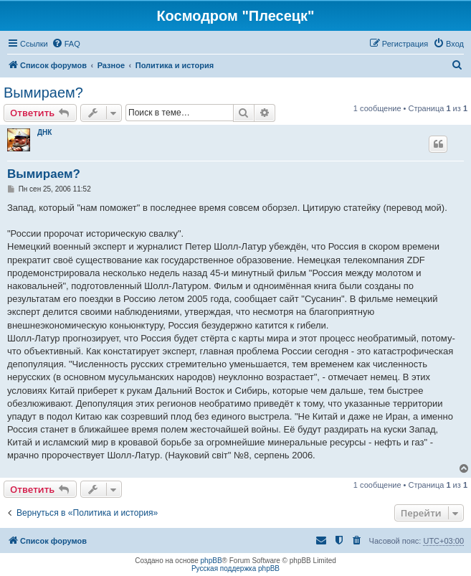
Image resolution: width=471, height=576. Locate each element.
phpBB (211, 561)
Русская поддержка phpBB (235, 568)
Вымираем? (43, 92)
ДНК (44, 132)
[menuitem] (66, 43)
